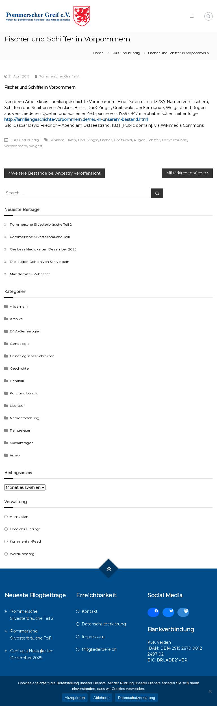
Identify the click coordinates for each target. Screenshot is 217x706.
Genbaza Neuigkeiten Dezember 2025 (43, 249)
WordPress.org (22, 554)
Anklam (57, 140)
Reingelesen (20, 430)
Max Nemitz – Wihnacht (30, 274)
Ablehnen (101, 698)
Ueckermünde (174, 140)
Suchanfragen (22, 443)
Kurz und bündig (126, 53)
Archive (16, 319)
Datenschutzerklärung (104, 624)
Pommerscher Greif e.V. (59, 76)
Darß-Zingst (88, 140)
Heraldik (17, 381)
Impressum (93, 636)
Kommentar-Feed (25, 541)
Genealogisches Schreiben (32, 356)
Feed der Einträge (25, 529)
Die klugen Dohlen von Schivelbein (39, 261)
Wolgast (35, 146)
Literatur (17, 405)
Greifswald (123, 140)
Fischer (106, 140)
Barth (71, 140)
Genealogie (20, 343)
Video (14, 455)
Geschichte (19, 368)
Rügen (140, 140)
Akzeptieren (75, 698)
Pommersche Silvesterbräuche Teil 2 (41, 224)
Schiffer (153, 140)
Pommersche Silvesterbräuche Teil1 (40, 237)
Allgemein (19, 306)
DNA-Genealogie (24, 331)
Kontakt (89, 611)
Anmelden (19, 516)
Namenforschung (24, 418)
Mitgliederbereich (99, 649)
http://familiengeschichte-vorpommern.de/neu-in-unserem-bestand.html (76, 119)
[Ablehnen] (210, 691)
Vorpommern (15, 146)
